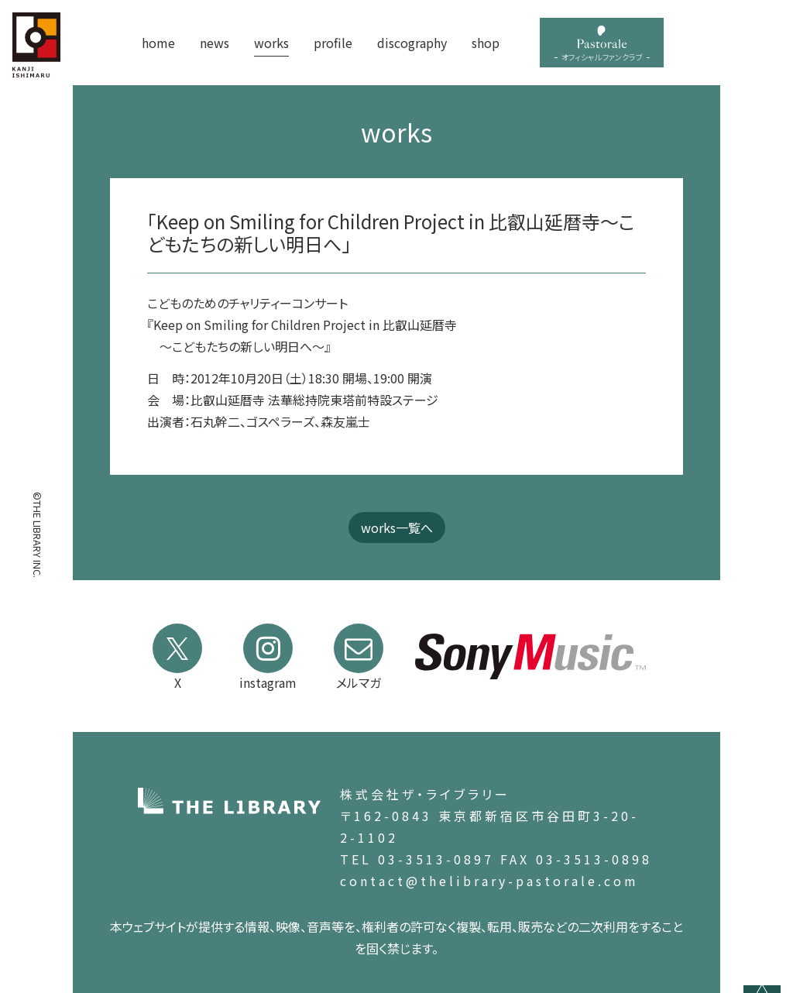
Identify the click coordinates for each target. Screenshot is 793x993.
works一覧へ (397, 527)
